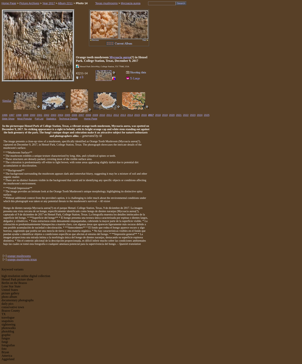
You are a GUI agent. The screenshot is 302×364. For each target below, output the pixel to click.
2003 (53, 115)
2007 (81, 115)
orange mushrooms (19, 256)
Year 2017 (48, 3)
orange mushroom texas (22, 259)
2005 (67, 115)
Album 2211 (65, 3)
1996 (5, 115)
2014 (130, 115)
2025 (207, 115)
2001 (39, 115)
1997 (11, 115)
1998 (18, 115)
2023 (192, 115)
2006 (74, 115)
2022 (186, 115)
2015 (137, 115)
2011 (109, 115)
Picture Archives (29, 3)
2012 (116, 115)
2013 (123, 115)
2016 (144, 115)
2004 (60, 115)
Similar (6, 100)
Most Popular (24, 118)
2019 (165, 115)
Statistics (51, 118)
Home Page (9, 3)
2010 (102, 115)
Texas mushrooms (106, 3)
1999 (25, 115)
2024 (199, 115)
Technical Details (68, 118)
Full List (39, 118)
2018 (158, 115)
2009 (95, 115)
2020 (172, 115)
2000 (32, 115)
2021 (179, 115)
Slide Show (8, 118)
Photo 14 (82, 3)
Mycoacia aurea (130, 3)
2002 (46, 115)
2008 (88, 115)
